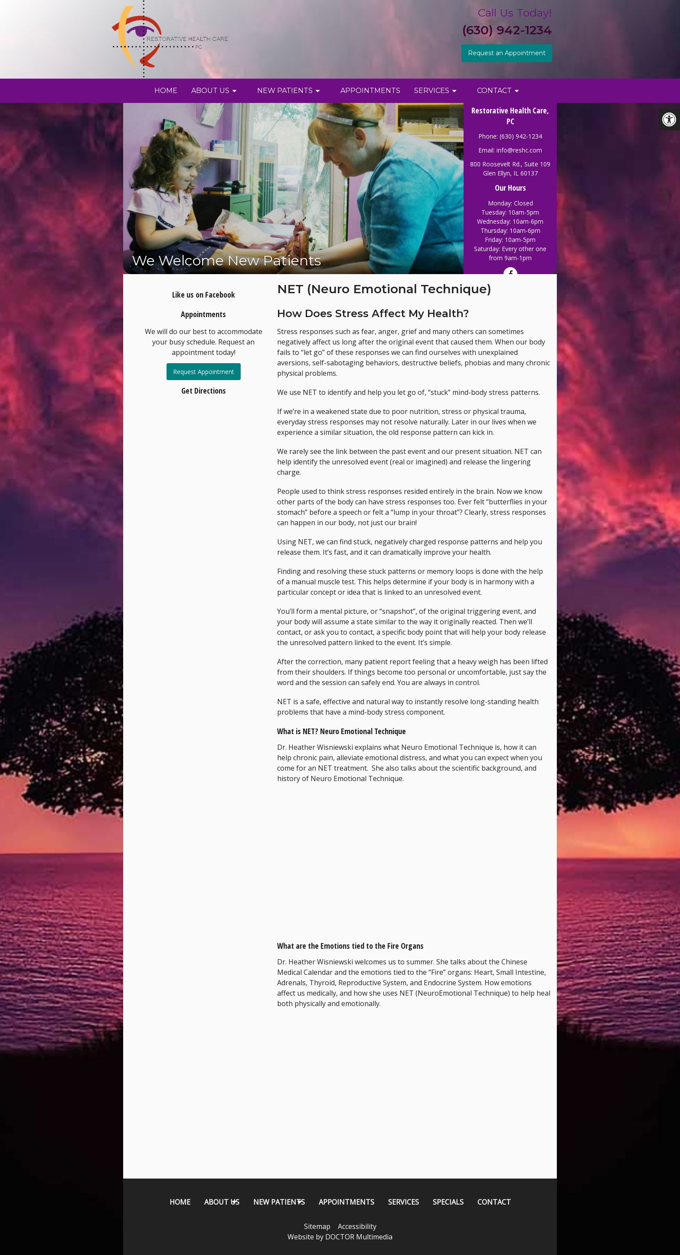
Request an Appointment (507, 53)
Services (431, 90)
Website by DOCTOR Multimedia (340, 1237)
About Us (210, 90)
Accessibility (357, 1226)
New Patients (285, 90)
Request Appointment (203, 372)
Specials (448, 1202)
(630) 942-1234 (507, 30)
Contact (494, 90)
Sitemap (317, 1226)
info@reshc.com (519, 150)
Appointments (370, 90)
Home (165, 90)
